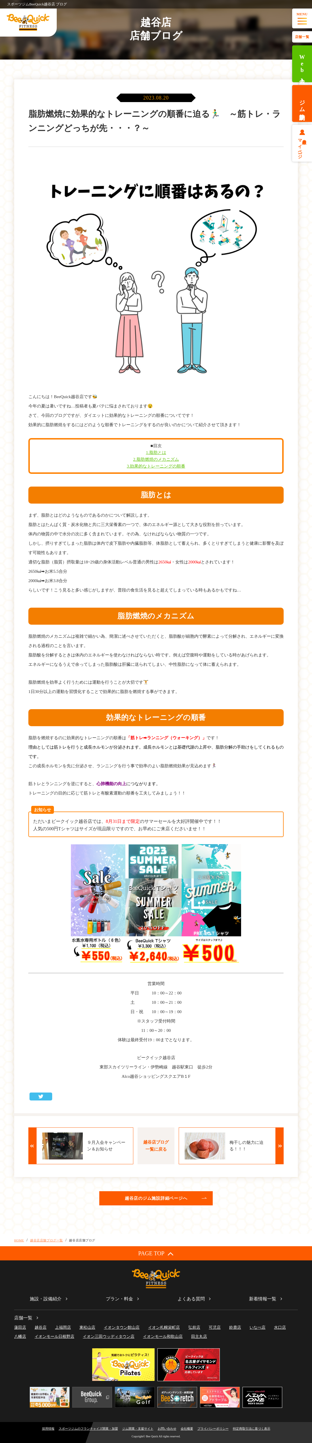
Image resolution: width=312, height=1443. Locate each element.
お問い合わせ (167, 1428)
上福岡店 (63, 1327)
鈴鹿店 (235, 1327)
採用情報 (48, 1428)
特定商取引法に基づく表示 (251, 1428)
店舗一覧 (302, 37)
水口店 (280, 1327)
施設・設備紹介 (46, 1298)
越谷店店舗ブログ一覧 (46, 1240)
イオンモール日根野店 (54, 1336)
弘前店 (194, 1327)
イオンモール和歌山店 (163, 1336)
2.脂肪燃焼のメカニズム (156, 459)
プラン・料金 (119, 1298)
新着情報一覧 (262, 1298)
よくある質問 (191, 1298)
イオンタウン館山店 (122, 1327)
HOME (19, 1240)
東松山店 (87, 1327)
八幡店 (20, 1336)
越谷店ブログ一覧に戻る (156, 1146)
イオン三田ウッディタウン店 (108, 1336)
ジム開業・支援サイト (137, 1428)
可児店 (215, 1327)
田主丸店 (199, 1336)
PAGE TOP (156, 1253)
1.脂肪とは (156, 452)
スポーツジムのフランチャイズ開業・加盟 (88, 1428)
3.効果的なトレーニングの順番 (156, 466)
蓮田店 (20, 1327)
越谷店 (41, 1327)
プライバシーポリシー (213, 1428)
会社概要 (187, 1428)
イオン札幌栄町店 (164, 1327)
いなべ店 (257, 1327)
